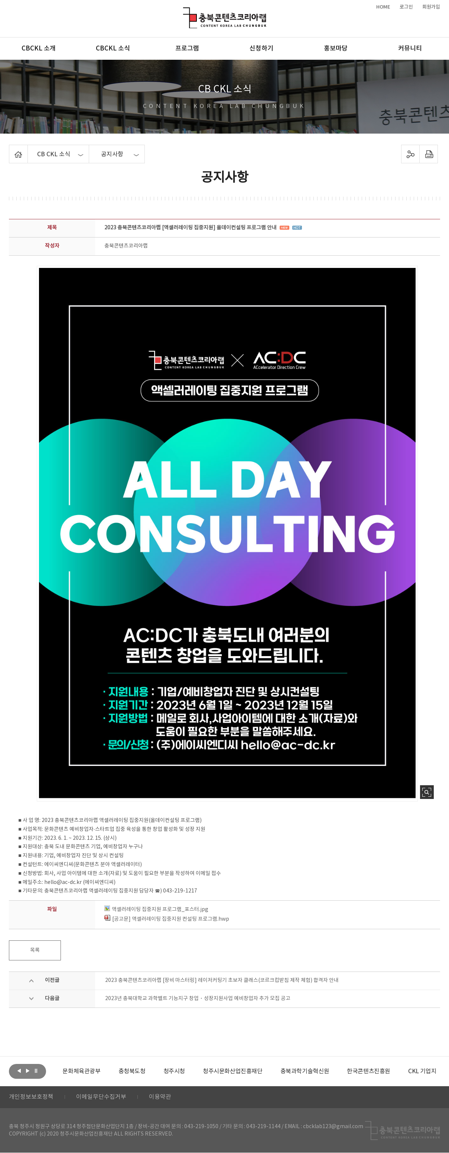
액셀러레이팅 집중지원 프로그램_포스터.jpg (156, 910)
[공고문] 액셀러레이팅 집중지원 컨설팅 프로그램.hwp (166, 919)
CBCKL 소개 (39, 48)
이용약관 (160, 1097)
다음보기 (27, 1070)
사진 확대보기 (427, 792)
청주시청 (174, 1071)
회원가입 (431, 7)
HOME (383, 7)
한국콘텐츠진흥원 (368, 1071)
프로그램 (187, 48)
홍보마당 (336, 48)
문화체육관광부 (81, 1071)
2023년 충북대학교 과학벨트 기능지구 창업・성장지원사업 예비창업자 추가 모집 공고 (197, 999)
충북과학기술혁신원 (304, 1071)
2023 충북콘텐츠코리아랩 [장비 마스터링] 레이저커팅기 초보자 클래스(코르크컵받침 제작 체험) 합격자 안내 (222, 980)
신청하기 (261, 48)
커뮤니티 (410, 48)
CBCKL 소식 (113, 48)
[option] (81, 1071)
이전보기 (19, 1070)
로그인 (406, 7)
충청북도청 (131, 1071)
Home (11, 149)
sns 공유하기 (410, 154)
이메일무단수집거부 (101, 1097)
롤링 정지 (36, 1070)
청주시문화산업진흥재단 (233, 1071)
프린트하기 (429, 154)
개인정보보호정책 (31, 1097)
